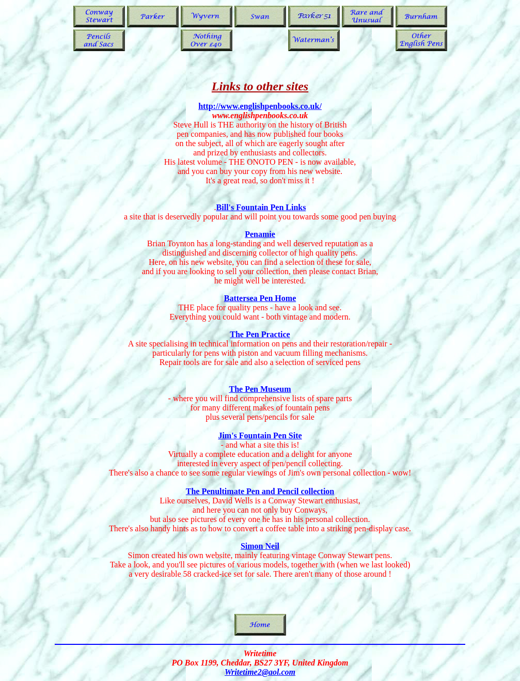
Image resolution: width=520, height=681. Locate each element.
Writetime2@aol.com (260, 672)
